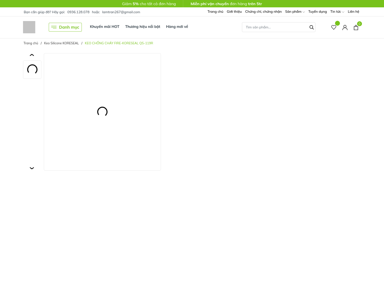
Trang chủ (215, 11)
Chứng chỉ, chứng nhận (263, 11)
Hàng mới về (177, 26)
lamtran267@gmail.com (121, 12)
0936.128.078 (78, 12)
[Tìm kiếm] (311, 26)
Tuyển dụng (317, 11)
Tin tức (337, 11)
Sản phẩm (295, 11)
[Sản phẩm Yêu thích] (333, 27)
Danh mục (65, 27)
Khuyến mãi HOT (104, 26)
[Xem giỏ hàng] (356, 27)
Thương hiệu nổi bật (142, 26)
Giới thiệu (234, 11)
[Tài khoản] (345, 27)
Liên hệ (353, 11)
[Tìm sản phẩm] (278, 27)
